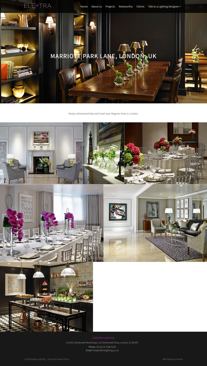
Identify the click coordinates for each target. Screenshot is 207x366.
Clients (140, 6)
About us (96, 6)
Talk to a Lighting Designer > (164, 6)
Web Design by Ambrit (173, 359)
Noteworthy (126, 6)
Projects (110, 6)
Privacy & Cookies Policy (58, 359)
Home (84, 6)
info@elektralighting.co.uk (105, 350)
